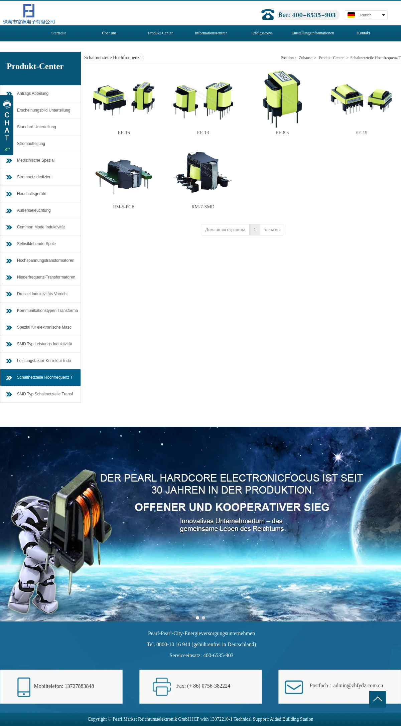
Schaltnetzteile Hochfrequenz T (375, 57)
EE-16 (124, 132)
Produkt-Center (331, 57)
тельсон (272, 229)
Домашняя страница (225, 229)
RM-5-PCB (124, 206)
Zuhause (305, 57)
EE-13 (203, 132)
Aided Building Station (291, 719)
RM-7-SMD (202, 206)
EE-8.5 (282, 132)
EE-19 (362, 132)
